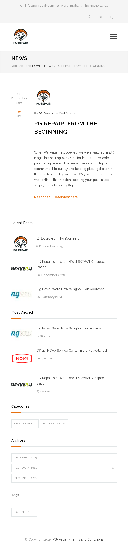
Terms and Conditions (87, 539)
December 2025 (64, 458)
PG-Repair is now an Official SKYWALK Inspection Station (73, 264)
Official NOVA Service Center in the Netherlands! (72, 350)
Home (36, 66)
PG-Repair (46, 113)
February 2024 (64, 468)
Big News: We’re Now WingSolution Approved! (71, 289)
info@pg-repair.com (39, 5)
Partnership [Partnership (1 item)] (24, 512)
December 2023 (64, 478)
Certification (67, 113)
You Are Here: (21, 66)
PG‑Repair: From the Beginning (57, 238)
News (19, 58)
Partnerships (54, 423)
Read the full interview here (56, 197)
